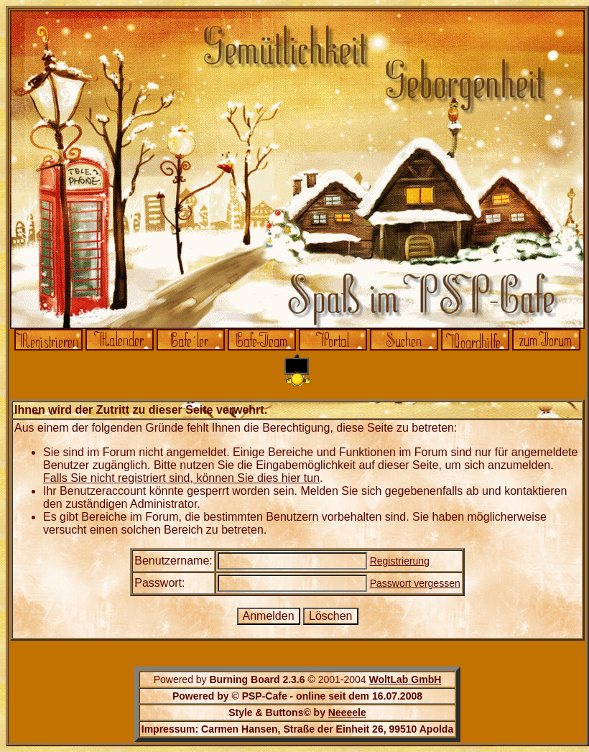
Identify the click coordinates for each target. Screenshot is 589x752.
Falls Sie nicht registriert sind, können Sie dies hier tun (181, 478)
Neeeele (347, 712)
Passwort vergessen (415, 583)
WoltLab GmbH (404, 679)
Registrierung (400, 561)
